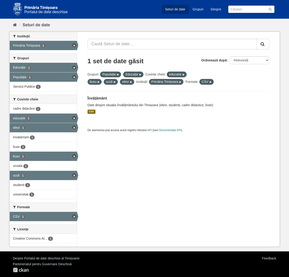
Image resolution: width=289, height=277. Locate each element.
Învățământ (97, 98)
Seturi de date (175, 9)
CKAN (21, 270)
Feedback (269, 258)
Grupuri (198, 9)
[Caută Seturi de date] (251, 9)
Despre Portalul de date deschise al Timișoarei (46, 258)
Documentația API (170, 130)
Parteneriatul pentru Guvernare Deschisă (42, 264)
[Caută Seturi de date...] (172, 44)
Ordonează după (214, 60)
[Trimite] (270, 9)
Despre (216, 9)
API (149, 130)
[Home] (15, 25)
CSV (91, 111)
